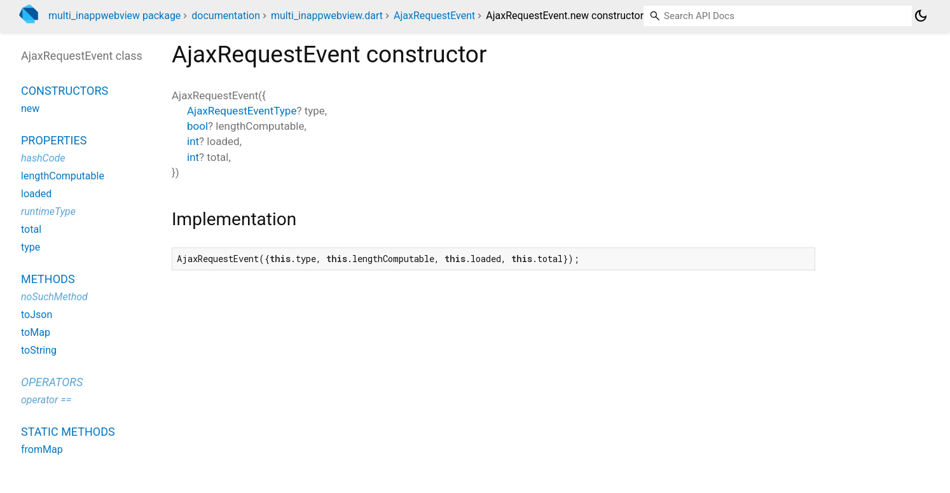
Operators (52, 382)
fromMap (42, 449)
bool (197, 126)
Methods (48, 279)
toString (39, 350)
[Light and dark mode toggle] (921, 16)
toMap (35, 332)
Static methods (68, 431)
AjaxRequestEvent (434, 16)
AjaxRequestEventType (241, 110)
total (31, 229)
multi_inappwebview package (114, 16)
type (30, 247)
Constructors (64, 90)
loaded (36, 194)
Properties (53, 140)
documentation (225, 16)
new (30, 108)
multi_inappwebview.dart (327, 16)
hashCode (43, 158)
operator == (46, 400)
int (193, 141)
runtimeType (48, 211)
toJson (36, 315)
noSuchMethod (54, 297)
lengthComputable (62, 176)
